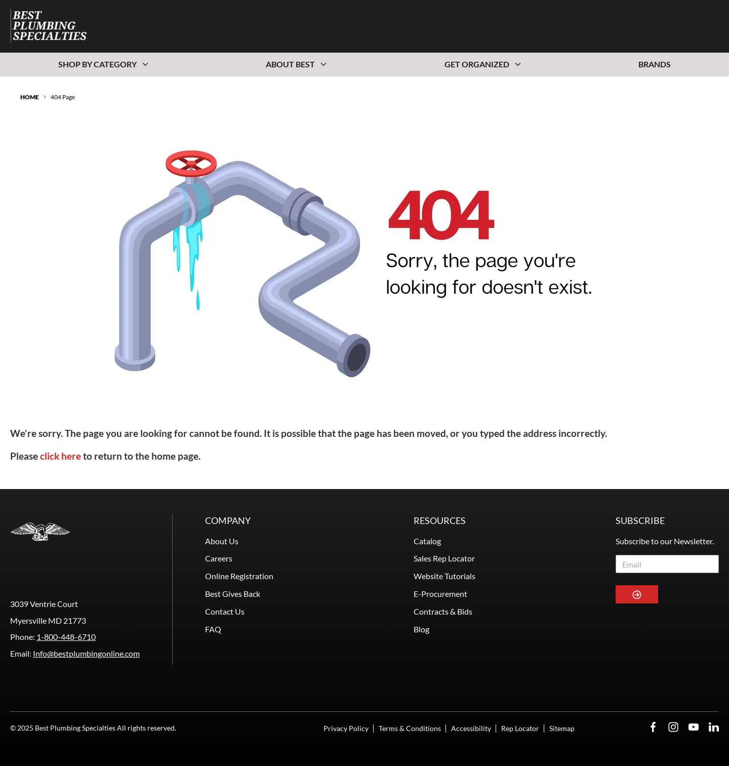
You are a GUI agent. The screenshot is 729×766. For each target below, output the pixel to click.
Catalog (427, 541)
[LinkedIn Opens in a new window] (714, 727)
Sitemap (562, 728)
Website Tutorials (444, 576)
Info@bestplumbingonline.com (86, 653)
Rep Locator (520, 728)
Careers (218, 558)
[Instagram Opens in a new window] (673, 727)
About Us (221, 541)
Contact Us (225, 611)
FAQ (213, 629)
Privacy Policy (346, 728)
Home (29, 97)
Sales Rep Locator (444, 558)
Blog (421, 629)
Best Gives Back (232, 593)
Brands (654, 64)
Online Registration (239, 576)
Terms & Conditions (410, 728)
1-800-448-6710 (66, 636)
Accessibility (471, 728)
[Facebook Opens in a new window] (653, 727)
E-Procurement (440, 593)
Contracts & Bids (443, 611)
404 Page (63, 97)
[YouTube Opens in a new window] (693, 727)
